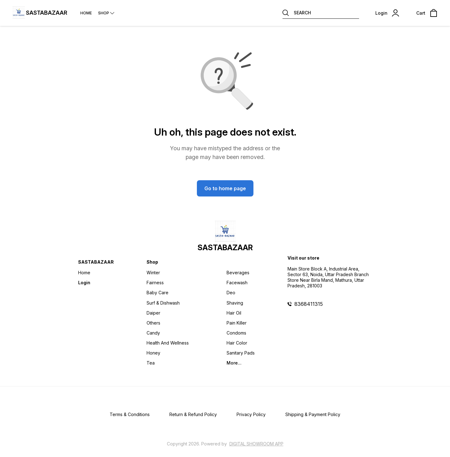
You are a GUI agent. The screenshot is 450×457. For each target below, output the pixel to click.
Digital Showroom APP (256, 443)
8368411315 (308, 304)
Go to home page (225, 188)
